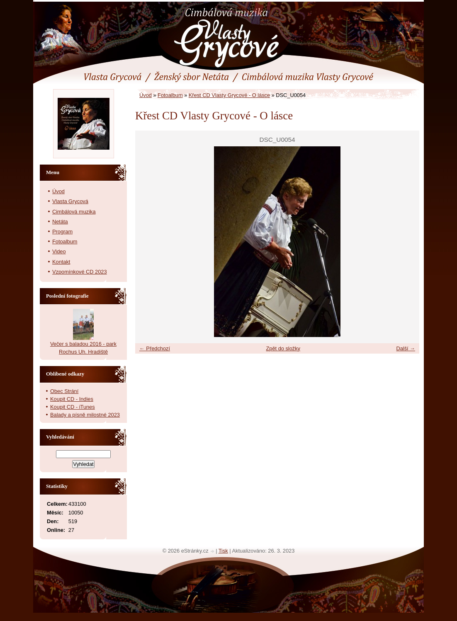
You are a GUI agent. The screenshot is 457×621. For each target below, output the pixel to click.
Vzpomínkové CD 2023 (79, 272)
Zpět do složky (283, 348)
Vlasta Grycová (70, 201)
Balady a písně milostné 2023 (85, 415)
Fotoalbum (170, 95)
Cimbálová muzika (74, 212)
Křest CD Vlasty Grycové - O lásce (229, 95)
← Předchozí (154, 348)
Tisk (223, 551)
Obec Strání (64, 391)
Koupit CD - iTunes (72, 407)
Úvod (145, 95)
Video (59, 251)
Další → (405, 348)
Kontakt (61, 262)
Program (62, 231)
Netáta (60, 221)
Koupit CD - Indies (71, 399)
